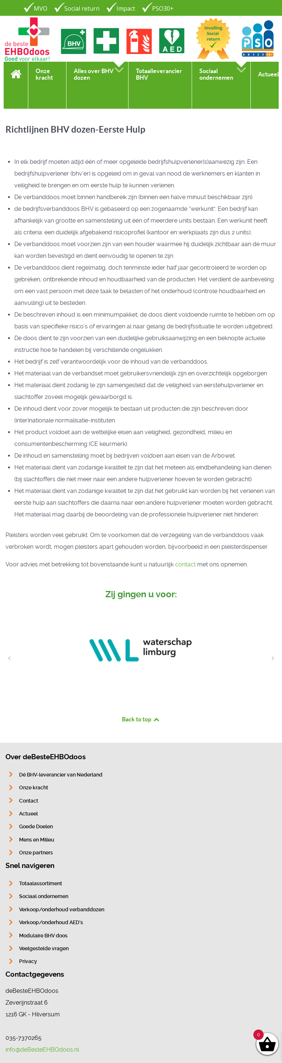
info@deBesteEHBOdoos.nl (42, 1049)
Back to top (141, 719)
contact (185, 564)
